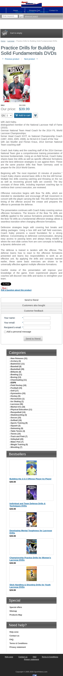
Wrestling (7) (16, 447)
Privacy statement (17, 647)
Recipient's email (12, 327)
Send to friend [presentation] (31, 300)
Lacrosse (11, 41)
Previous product (10, 59)
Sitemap (13, 611)
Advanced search (31, 16)
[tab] (31, 300)
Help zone (14, 632)
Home (3, 41)
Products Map (15, 615)
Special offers (15, 607)
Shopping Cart (34, 10)
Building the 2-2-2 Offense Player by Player (30, 479)
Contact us (14, 636)
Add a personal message (17, 331)
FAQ (11, 639)
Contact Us (53, 10)
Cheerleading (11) (18, 380)
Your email (9, 322)
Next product (31, 59)
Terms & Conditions (18, 643)
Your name (9, 318)
